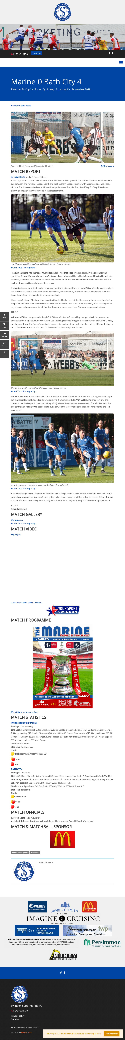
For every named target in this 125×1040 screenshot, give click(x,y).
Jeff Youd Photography (20, 852)
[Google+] (4, 335)
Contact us (36, 53)
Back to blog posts (21, 105)
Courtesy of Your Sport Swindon (26, 602)
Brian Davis (35, 852)
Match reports (107, 166)
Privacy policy (17, 1015)
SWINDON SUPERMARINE (24, 723)
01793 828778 (19, 54)
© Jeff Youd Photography (23, 267)
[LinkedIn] (4, 344)
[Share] (4, 316)
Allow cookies (112, 1034)
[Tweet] (4, 325)
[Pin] (4, 354)
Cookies (15, 1019)
